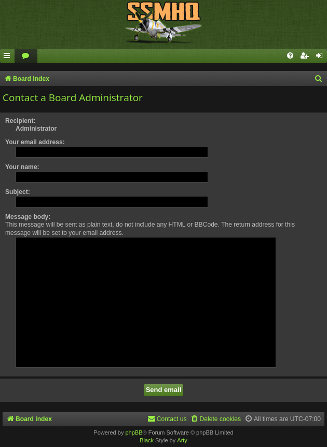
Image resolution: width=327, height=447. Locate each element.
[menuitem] (26, 56)
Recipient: (20, 120)
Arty (182, 440)
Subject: (17, 191)
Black (147, 440)
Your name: (22, 167)
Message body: (27, 216)
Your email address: (35, 142)
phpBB (133, 432)
